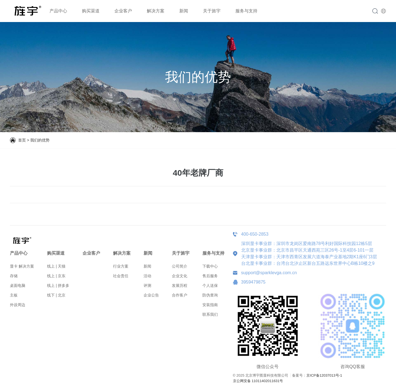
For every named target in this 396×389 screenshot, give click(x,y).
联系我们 (210, 314)
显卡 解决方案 (22, 266)
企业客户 (123, 11)
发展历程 (179, 285)
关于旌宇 (212, 11)
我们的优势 (40, 140)
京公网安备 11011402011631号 (258, 381)
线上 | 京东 (56, 276)
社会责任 (120, 276)
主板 (14, 295)
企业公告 (151, 295)
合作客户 (179, 295)
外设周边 (17, 305)
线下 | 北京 (56, 295)
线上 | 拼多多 (58, 285)
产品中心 (58, 11)
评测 (147, 285)
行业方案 (120, 266)
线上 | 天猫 (56, 266)
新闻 (183, 11)
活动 (147, 276)
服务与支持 (246, 11)
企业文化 (179, 276)
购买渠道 (91, 11)
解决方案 (155, 11)
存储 (14, 276)
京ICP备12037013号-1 (324, 375)
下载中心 (210, 266)
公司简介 (179, 266)
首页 (22, 140)
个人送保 (210, 285)
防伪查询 (210, 295)
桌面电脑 (17, 285)
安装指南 (210, 305)
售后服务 (210, 276)
